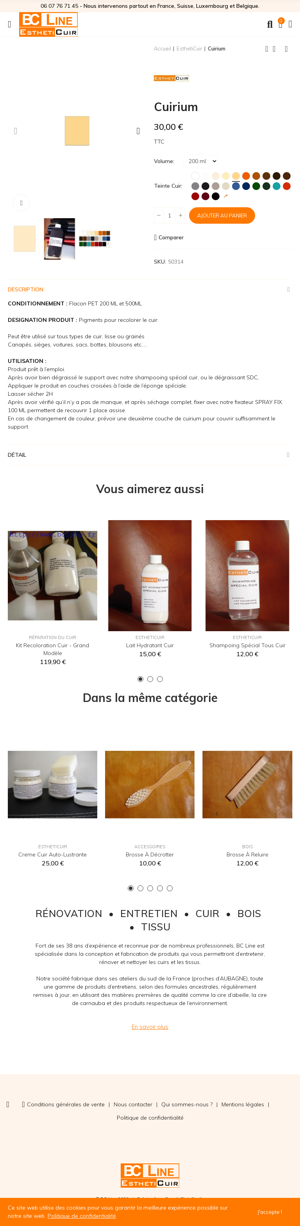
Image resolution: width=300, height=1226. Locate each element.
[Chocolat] (287, 176)
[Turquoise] (276, 186)
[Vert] (256, 186)
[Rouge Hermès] (195, 196)
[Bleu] (236, 186)
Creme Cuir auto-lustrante (52, 854)
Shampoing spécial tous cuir (247, 645)
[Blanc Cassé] (205, 176)
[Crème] (216, 176)
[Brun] (276, 176)
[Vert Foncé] (266, 186)
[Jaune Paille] (236, 176)
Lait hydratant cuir (150, 645)
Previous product (267, 49)
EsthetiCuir (150, 637)
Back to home (276, 49)
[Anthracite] (205, 186)
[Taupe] (216, 186)
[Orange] (246, 176)
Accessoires (149, 846)
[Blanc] (195, 176)
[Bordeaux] (205, 196)
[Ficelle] (226, 186)
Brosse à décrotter (150, 854)
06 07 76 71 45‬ (59, 5)
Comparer (171, 237)
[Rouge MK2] (287, 186)
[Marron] (266, 176)
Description (25, 289)
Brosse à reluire (247, 854)
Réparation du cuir (52, 637)
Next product (286, 49)
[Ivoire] (226, 176)
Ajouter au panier (222, 215)
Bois (247, 846)
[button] (15, 130)
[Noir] (216, 196)
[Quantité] (169, 215)
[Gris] (195, 186)
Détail (17, 454)
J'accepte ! (269, 1212)
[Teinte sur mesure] (226, 196)
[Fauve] (256, 176)
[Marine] (246, 186)
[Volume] (200, 161)
